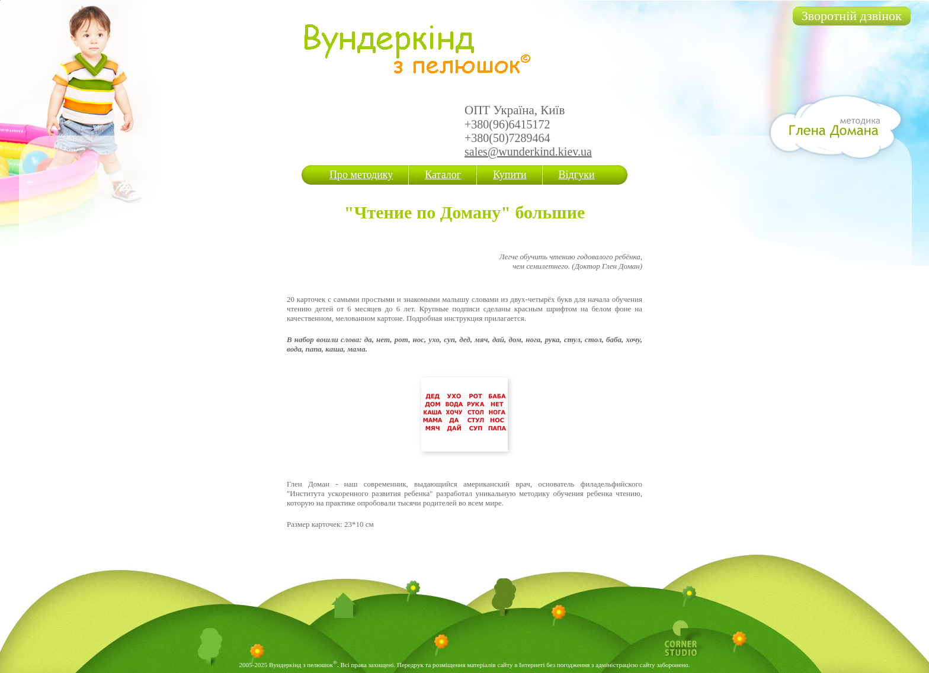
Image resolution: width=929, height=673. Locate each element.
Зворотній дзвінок (852, 15)
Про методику (361, 175)
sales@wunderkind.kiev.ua (528, 151)
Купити (509, 175)
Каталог (443, 175)
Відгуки (577, 175)
